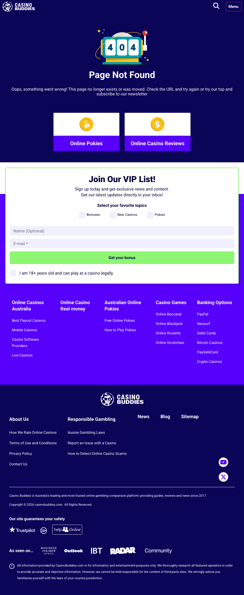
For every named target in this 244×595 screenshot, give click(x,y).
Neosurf (203, 324)
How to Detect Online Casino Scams (97, 454)
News (143, 417)
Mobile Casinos (24, 330)
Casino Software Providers (25, 343)
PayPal (202, 314)
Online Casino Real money (75, 306)
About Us (19, 419)
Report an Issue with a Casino (92, 443)
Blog (165, 417)
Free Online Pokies (120, 321)
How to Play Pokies (120, 330)
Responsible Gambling (92, 419)
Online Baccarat (169, 314)
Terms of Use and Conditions (33, 443)
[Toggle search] (216, 6)
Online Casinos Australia (28, 306)
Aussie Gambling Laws (86, 433)
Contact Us (18, 464)
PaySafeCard (207, 352)
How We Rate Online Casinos (33, 433)
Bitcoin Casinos (210, 343)
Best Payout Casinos (29, 321)
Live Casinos (22, 355)
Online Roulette (168, 333)
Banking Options (214, 302)
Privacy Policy (20, 454)
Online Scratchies (170, 343)
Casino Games (171, 302)
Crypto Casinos (209, 362)
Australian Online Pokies (123, 306)
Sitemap (190, 417)
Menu (233, 6)
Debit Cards (206, 333)
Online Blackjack (169, 324)
